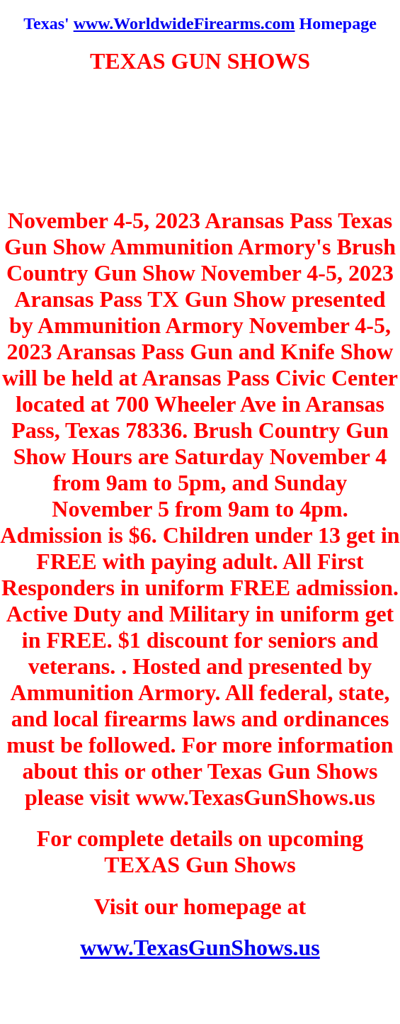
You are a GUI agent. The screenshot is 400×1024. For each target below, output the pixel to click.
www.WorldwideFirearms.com (184, 23)
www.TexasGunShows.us (200, 947)
